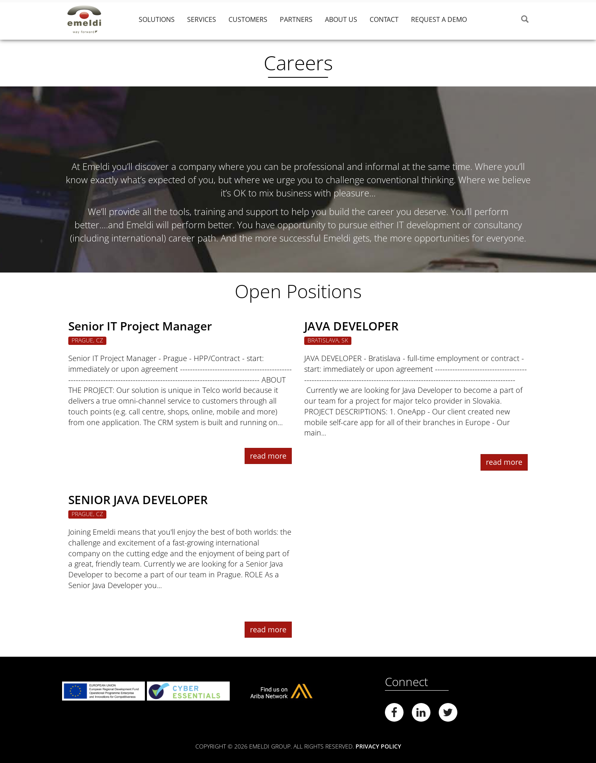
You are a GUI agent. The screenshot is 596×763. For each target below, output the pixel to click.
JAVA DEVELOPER (351, 326)
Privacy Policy (378, 746)
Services (201, 19)
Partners (296, 19)
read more (268, 456)
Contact (384, 19)
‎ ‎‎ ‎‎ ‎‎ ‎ (482, 19)
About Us (341, 19)
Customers (247, 19)
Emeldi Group (91, 19)
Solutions (157, 19)
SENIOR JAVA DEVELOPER (138, 499)
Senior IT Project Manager (140, 326)
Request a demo (439, 19)
